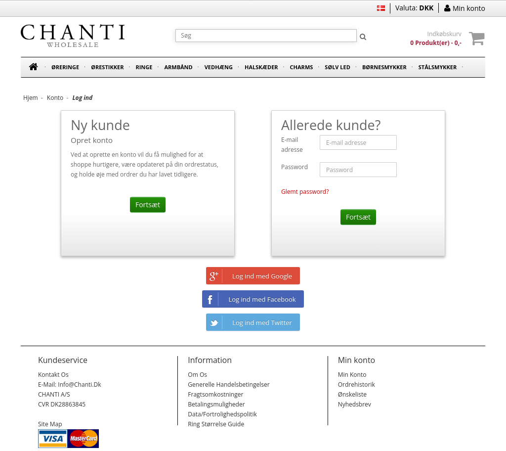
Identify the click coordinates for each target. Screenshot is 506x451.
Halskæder (261, 67)
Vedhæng (219, 67)
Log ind (82, 97)
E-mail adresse (292, 144)
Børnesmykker (384, 67)
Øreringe (65, 67)
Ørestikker (107, 67)
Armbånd (178, 67)
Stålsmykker (438, 67)
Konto (55, 97)
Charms (301, 67)
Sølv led (337, 67)
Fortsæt (147, 204)
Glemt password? (305, 191)
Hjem (30, 97)
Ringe (143, 67)
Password (294, 167)
